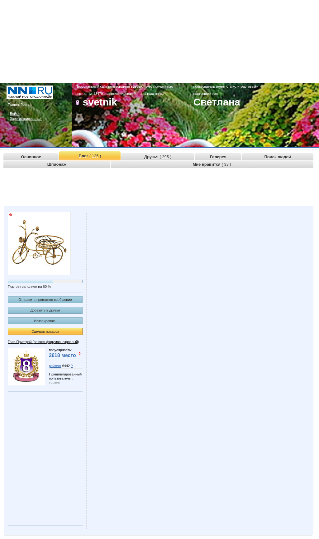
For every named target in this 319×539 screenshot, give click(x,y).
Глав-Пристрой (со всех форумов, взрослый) (43, 342)
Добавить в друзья (45, 310)
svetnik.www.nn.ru (159, 86)
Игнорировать (45, 321)
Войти (15, 113)
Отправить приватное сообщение (45, 299)
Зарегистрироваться (26, 118)
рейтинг (55, 366)
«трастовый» (247, 86)
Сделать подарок (45, 331)
